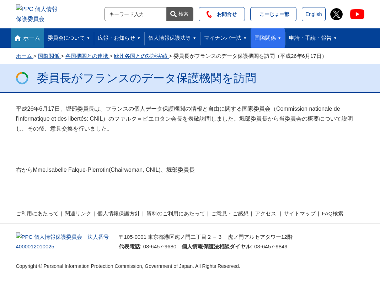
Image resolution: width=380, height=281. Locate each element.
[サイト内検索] (136, 13)
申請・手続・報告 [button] (310, 36)
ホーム (31, 36)
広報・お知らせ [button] (116, 36)
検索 (183, 13)
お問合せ (222, 13)
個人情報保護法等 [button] (169, 36)
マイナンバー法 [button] (222, 36)
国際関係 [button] (265, 36)
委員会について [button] (66, 36)
